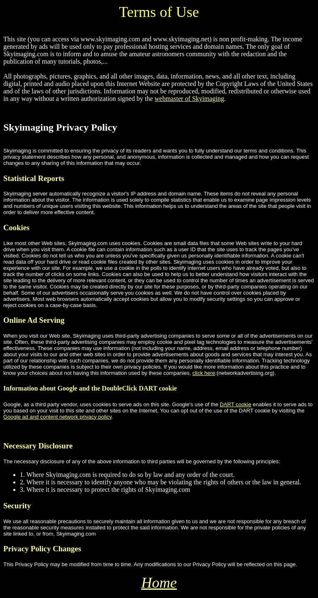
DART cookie (235, 404)
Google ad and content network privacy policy (57, 417)
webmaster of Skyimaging (189, 98)
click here (204, 373)
